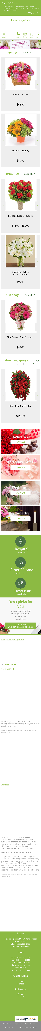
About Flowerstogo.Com (12, 639)
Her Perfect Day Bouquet (20, 337)
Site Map (33, 1027)
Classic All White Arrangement (20, 273)
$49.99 (20, 160)
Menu (4, 37)
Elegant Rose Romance (20, 216)
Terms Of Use (9, 1027)
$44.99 (20, 104)
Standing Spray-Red (21, 406)
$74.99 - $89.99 (20, 226)
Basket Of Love (21, 94)
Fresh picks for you (21, 610)
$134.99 (20, 416)
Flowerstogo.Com (20, 20)
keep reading (11, 664)
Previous (3, 84)
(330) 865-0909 (12, 3)
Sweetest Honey (20, 150)
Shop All (27, 52)
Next (37, 84)
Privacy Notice (22, 1027)
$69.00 (20, 347)
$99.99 (20, 282)
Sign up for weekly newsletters (20, 626)
